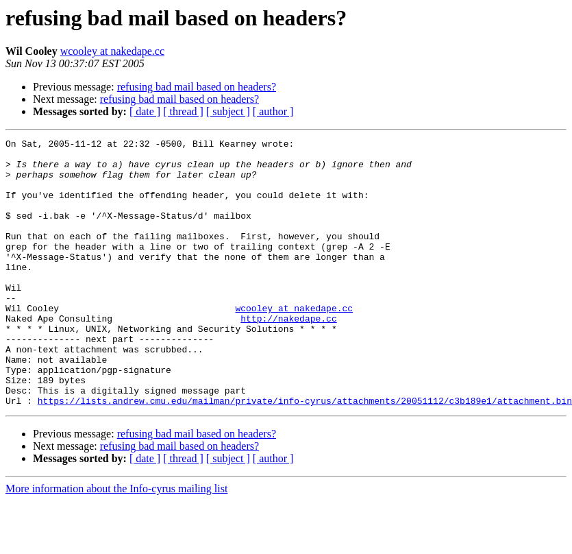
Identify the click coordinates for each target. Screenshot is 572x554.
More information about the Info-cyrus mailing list (116, 542)
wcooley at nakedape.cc (112, 51)
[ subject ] (228, 111)
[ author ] (273, 111)
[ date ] (144, 111)
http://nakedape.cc (288, 355)
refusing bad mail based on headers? (196, 87)
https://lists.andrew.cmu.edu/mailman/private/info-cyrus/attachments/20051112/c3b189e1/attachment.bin (305, 454)
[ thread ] (183, 111)
